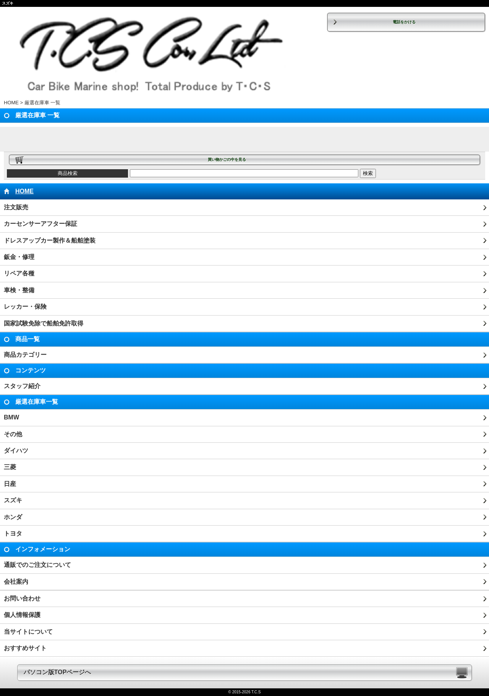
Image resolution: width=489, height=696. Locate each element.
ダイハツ (16, 450)
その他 (13, 434)
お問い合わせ (22, 598)
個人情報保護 (22, 615)
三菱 (10, 467)
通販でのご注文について (37, 565)
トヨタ (13, 533)
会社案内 (16, 581)
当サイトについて (28, 631)
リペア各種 (19, 273)
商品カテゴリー (25, 354)
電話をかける (404, 22)
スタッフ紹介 (22, 386)
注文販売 (16, 207)
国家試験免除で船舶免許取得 (43, 323)
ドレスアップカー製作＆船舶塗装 (50, 240)
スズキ (13, 500)
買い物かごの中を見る (227, 159)
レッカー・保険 (25, 306)
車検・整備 (19, 290)
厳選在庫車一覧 (36, 401)
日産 (10, 484)
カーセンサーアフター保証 (40, 223)
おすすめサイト (25, 648)
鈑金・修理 (19, 257)
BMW (11, 417)
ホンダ (13, 517)
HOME (11, 102)
